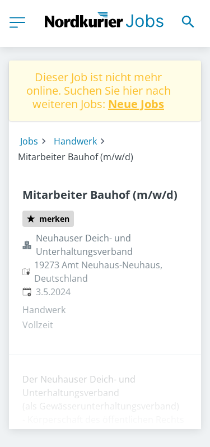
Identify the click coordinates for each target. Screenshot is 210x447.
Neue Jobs (136, 103)
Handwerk (75, 141)
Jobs (29, 141)
